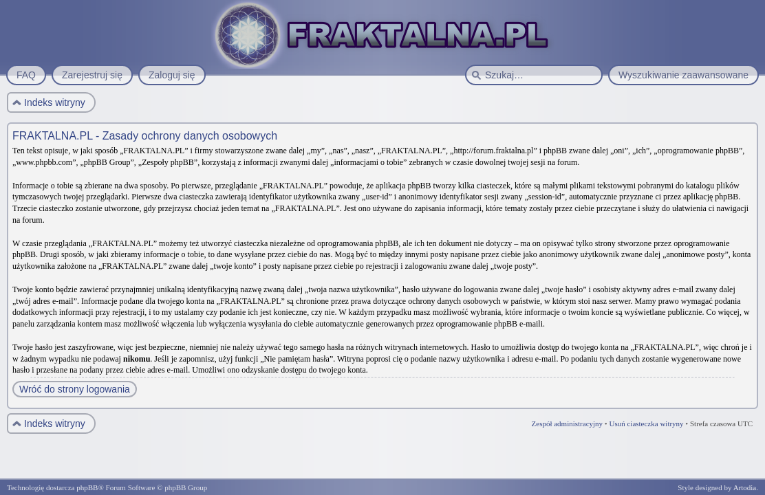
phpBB (87, 487)
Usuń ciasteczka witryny (646, 423)
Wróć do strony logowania (74, 389)
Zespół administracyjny (567, 423)
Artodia (745, 487)
